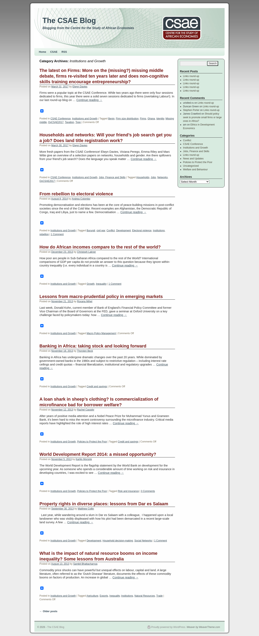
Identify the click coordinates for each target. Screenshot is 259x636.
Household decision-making (118, 540)
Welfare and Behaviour (195, 169)
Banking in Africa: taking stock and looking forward (92, 346)
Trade (159, 595)
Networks (162, 177)
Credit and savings (97, 386)
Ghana (151, 118)
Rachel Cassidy (85, 409)
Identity (160, 118)
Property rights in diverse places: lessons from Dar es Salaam (103, 503)
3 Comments (148, 491)
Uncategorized (191, 165)
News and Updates (193, 158)
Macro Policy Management (101, 333)
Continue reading (89, 100)
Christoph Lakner (86, 252)
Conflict (111, 230)
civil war (101, 230)
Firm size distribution (127, 118)
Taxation (69, 122)
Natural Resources (144, 595)
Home (42, 51)
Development (123, 230)
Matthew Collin (86, 508)
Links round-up (191, 76)
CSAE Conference (60, 118)
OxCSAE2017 (56, 122)
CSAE (53, 51)
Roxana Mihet (84, 301)
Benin (111, 118)
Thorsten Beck (85, 351)
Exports (104, 595)
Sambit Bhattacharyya (85, 563)
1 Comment (57, 234)
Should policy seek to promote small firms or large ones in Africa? (202, 117)
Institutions (159, 230)
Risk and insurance (128, 491)
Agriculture (92, 595)
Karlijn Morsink (84, 459)
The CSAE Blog (69, 20)
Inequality (101, 283)
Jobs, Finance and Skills (112, 177)
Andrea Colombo (81, 198)
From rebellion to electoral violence (76, 193)
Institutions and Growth (84, 118)
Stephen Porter (191, 110)
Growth (90, 283)
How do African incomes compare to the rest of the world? (100, 247)
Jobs (153, 177)
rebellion (44, 234)
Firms (143, 118)
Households (142, 177)
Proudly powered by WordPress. (168, 627)
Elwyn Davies (79, 86)
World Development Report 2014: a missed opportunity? (97, 454)
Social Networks (143, 540)
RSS (64, 51)
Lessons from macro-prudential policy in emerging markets (101, 296)
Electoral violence (142, 230)
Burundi (91, 230)
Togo (78, 122)
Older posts (48, 611)
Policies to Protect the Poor (92, 441)
